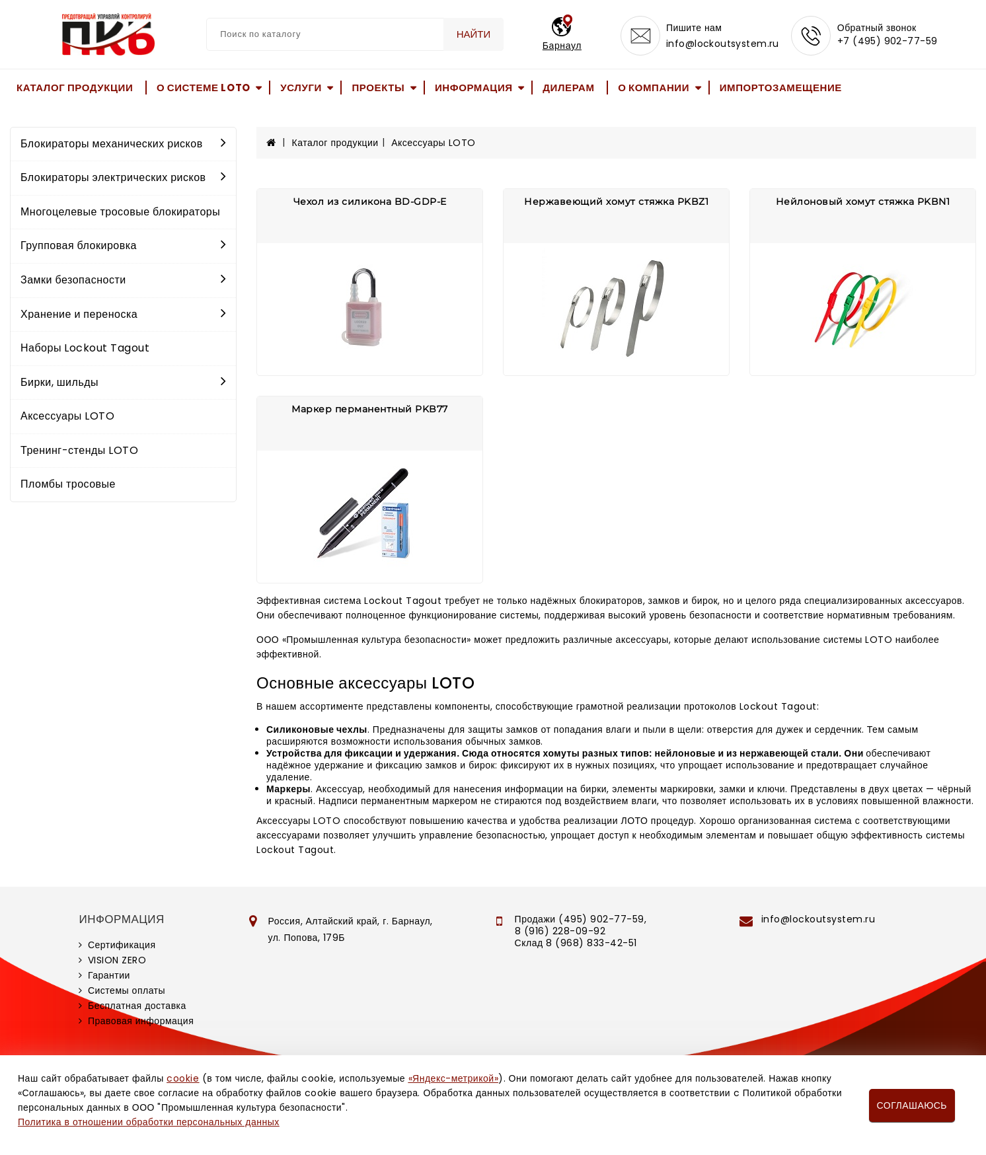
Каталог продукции (75, 87)
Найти (474, 34)
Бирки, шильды (123, 382)
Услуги (301, 87)
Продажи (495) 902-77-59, (580, 919)
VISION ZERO (117, 960)
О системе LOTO (203, 87)
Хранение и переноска (123, 314)
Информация (474, 87)
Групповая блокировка (123, 245)
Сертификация (122, 945)
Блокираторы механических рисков (123, 143)
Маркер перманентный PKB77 (369, 409)
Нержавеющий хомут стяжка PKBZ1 (616, 201)
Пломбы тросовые (68, 484)
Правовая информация (141, 1021)
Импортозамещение (781, 87)
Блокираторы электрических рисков (123, 177)
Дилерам (568, 87)
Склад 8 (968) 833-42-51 (576, 943)
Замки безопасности (123, 279)
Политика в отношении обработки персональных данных (149, 1122)
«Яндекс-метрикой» (453, 1078)
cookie (183, 1078)
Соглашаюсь (912, 1105)
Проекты (378, 87)
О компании (653, 87)
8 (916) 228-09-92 (560, 931)
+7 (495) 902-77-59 (887, 41)
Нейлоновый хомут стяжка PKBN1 (863, 201)
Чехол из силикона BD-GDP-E (370, 201)
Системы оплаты (126, 990)
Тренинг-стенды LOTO (79, 450)
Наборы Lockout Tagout (84, 347)
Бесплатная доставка (137, 1006)
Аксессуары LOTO (67, 416)
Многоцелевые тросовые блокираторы (120, 211)
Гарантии (109, 975)
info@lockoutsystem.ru (722, 43)
